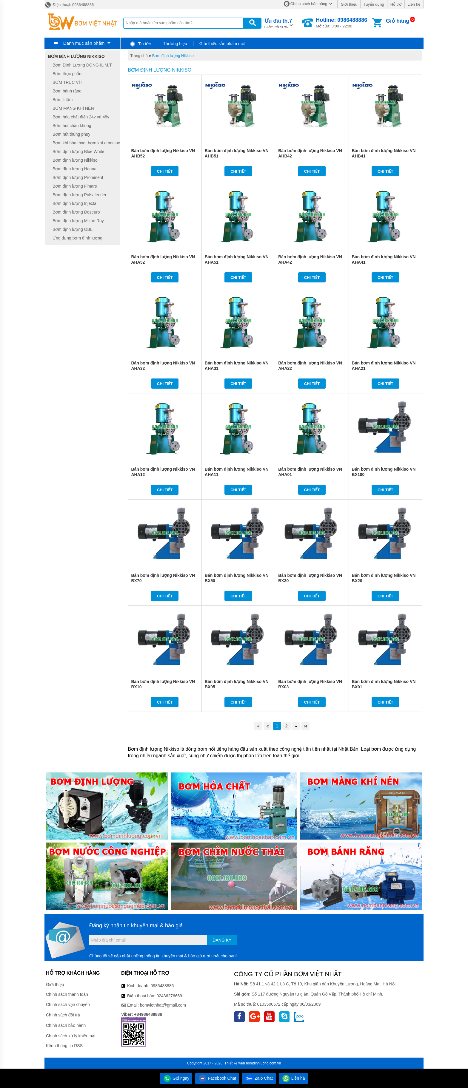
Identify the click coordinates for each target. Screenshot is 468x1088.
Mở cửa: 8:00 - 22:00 (341, 22)
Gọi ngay (176, 1078)
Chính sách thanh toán (67, 994)
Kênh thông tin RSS (64, 1045)
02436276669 (169, 995)
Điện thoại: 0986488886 (69, 4)
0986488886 (162, 985)
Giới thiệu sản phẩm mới (222, 43)
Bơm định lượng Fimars (75, 186)
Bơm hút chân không (72, 125)
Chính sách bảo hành (66, 1025)
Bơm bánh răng (67, 91)
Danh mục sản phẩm (83, 43)
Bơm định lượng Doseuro (76, 212)
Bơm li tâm (63, 99)
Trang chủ (139, 55)
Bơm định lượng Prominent (78, 177)
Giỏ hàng (397, 21)
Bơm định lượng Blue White (78, 151)
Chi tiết (165, 171)
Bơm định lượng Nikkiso (173, 55)
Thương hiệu (175, 43)
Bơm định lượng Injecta (74, 203)
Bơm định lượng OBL (73, 229)
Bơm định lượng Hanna (74, 168)
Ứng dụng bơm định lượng (77, 238)
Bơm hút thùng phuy (71, 134)
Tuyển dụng (374, 4)
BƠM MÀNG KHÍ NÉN (73, 108)
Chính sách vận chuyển (68, 1004)
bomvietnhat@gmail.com (163, 1005)
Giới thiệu (349, 4)
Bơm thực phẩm (68, 73)
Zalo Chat (259, 1078)
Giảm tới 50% (278, 23)
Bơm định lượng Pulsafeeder (79, 194)
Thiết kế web (234, 1063)
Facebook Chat (217, 1078)
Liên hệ (414, 4)
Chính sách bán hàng (309, 3)
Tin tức (140, 43)
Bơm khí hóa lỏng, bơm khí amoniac (86, 142)
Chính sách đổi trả (63, 1015)
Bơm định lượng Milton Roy (78, 220)
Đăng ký (222, 940)
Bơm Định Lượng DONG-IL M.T (82, 65)
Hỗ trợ (395, 4)
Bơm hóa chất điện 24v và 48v (81, 117)
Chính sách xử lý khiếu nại (70, 1035)
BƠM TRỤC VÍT (67, 82)
